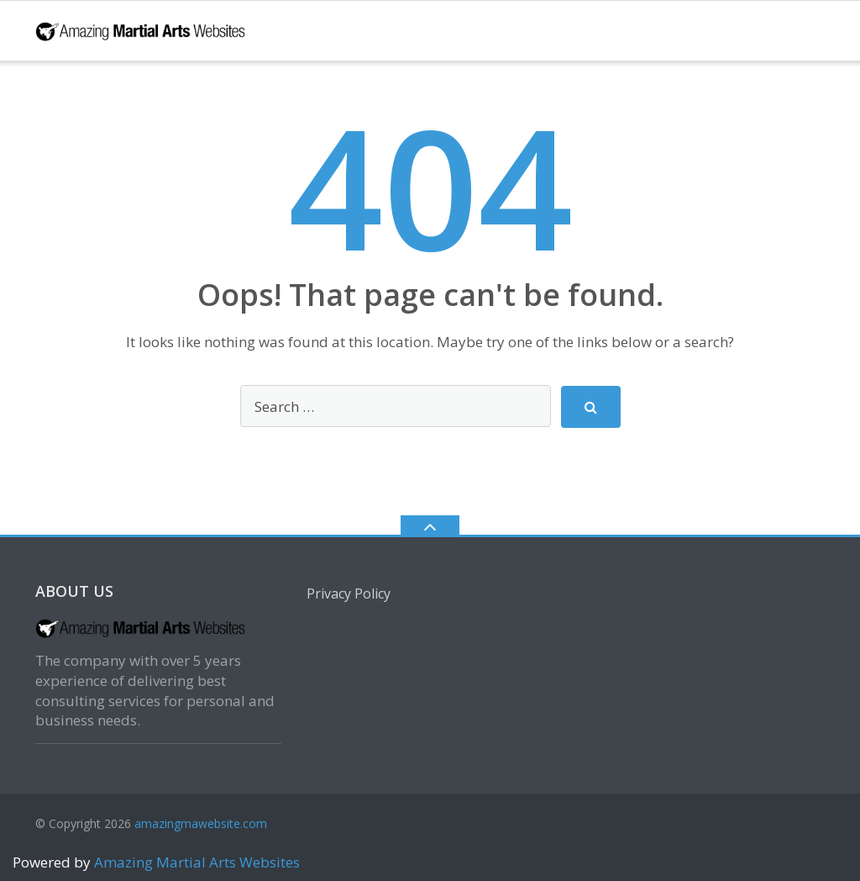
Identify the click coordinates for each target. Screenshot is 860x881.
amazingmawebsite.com (200, 823)
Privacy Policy (349, 593)
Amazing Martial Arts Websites (195, 862)
